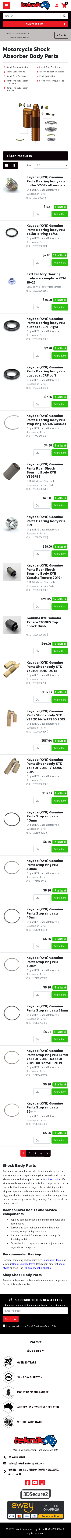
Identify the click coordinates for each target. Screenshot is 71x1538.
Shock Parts (22, 33)
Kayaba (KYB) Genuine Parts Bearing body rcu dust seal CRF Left (46, 371)
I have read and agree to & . (30, 1325)
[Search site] (64, 15)
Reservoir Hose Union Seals (50, 71)
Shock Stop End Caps (15, 76)
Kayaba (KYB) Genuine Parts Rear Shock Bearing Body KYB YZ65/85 (45, 470)
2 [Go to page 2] (29, 1153)
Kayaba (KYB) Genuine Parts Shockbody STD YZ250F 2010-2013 (45, 666)
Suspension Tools (52, 1259)
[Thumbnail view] (6, 165)
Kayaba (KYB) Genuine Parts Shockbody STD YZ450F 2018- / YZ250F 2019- (45, 765)
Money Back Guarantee (32, 1392)
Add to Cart (60, 214)
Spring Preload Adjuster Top (50, 80)
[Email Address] (35, 1310)
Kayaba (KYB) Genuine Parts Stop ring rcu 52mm (47, 1008)
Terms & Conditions (35, 1326)
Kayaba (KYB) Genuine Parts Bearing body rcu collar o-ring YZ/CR (46, 229)
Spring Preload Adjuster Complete (16, 82)
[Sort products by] (51, 165)
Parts (35, 1341)
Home (8, 33)
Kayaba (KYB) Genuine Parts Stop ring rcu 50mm (45, 961)
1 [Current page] (23, 1153)
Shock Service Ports (14, 71)
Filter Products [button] (19, 156)
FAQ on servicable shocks (37, 1267)
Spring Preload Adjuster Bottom (16, 89)
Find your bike (46, 24)
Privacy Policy (51, 1326)
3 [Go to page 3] (35, 1153)
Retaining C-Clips (46, 76)
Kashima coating (52, 1179)
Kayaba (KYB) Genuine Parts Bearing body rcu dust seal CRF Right (46, 322)
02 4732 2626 (17, 1457)
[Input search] (32, 15)
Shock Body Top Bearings (49, 67)
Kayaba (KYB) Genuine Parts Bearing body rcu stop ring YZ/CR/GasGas (46, 419)
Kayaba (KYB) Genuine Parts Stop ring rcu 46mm (45, 913)
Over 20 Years (26, 1362)
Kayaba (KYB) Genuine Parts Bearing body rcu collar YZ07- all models (46, 181)
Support (35, 1350)
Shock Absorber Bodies (16, 67)
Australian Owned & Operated (38, 1407)
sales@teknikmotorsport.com (26, 1463)
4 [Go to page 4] (41, 1153)
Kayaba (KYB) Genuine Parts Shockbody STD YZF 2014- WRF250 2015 (46, 715)
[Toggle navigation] (6, 5)
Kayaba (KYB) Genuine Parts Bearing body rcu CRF (46, 520)
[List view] (14, 165)
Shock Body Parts (19, 37)
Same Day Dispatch (29, 1377)
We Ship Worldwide (30, 1422)
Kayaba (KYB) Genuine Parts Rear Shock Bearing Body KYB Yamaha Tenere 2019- (45, 571)
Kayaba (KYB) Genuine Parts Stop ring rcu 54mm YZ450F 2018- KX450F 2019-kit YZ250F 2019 (47, 1056)
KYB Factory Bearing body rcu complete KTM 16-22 (46, 278)
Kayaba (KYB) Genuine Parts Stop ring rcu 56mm (45, 1107)
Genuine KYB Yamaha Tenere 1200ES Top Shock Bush (44, 622)
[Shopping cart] (57, 5)
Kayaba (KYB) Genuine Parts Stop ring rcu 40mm (45, 816)
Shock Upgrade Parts (23, 1263)
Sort (29, 165)
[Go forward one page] (47, 1153)
